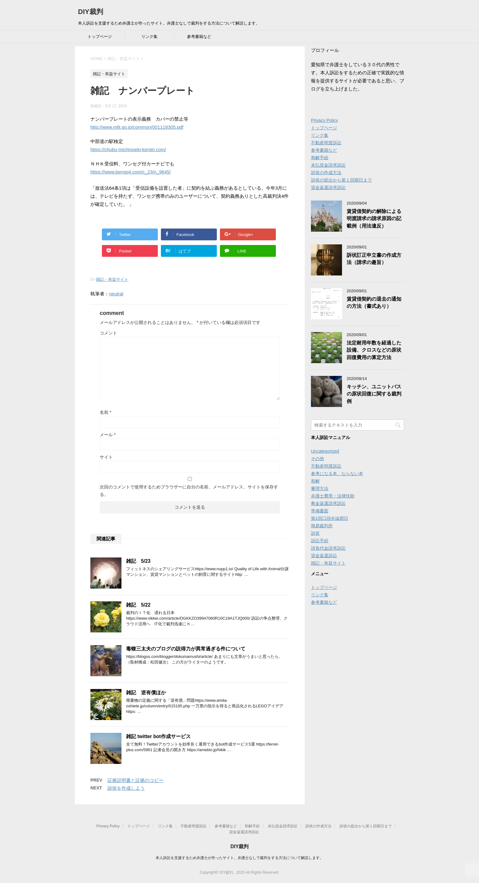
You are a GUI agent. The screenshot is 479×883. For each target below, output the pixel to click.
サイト (106, 457)
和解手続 (319, 157)
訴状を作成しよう (126, 788)
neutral (116, 293)
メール (108, 434)
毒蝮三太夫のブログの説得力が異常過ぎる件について (185, 648)
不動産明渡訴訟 (326, 142)
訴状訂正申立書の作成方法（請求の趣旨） (374, 258)
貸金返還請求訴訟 (328, 187)
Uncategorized (325, 451)
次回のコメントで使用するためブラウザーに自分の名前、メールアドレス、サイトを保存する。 (189, 490)
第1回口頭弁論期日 (329, 518)
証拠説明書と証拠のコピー (135, 780)
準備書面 (319, 510)
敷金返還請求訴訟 (328, 503)
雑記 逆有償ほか (146, 692)
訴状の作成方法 (326, 172)
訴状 (315, 533)
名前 (105, 412)
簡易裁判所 (322, 525)
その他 (317, 458)
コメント (108, 333)
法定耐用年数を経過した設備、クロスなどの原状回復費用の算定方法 (374, 350)
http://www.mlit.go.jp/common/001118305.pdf (136, 127)
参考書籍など (199, 36)
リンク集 (149, 36)
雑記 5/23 (138, 561)
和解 (315, 480)
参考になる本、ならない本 (337, 473)
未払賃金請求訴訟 (328, 165)
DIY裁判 (90, 12)
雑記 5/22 (138, 605)
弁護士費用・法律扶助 (332, 495)
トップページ (100, 36)
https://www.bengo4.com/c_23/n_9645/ (130, 171)
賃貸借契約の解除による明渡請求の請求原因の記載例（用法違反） (374, 219)
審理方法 (319, 488)
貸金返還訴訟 (324, 555)
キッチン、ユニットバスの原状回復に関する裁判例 (374, 394)
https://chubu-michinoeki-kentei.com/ (128, 149)
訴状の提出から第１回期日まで (341, 180)
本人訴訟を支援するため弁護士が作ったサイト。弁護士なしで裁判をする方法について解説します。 (239, 858)
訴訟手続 (319, 540)
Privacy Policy (324, 120)
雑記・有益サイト (112, 279)
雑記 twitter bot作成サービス (158, 736)
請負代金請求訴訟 (328, 548)
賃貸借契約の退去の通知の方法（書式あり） (374, 302)
